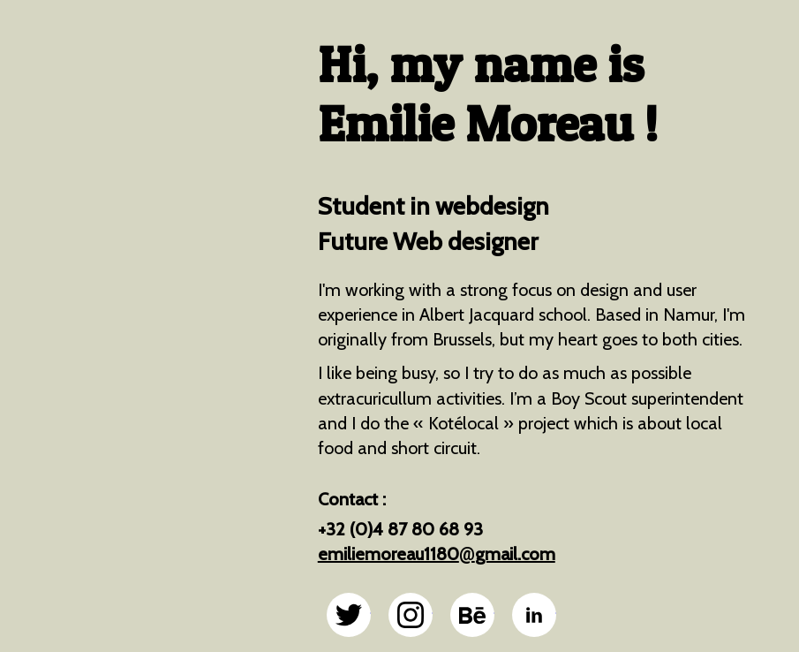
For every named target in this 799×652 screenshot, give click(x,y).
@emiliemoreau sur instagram (410, 615)
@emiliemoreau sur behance (472, 615)
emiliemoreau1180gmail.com (436, 554)
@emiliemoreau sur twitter (349, 615)
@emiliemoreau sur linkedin (534, 615)
